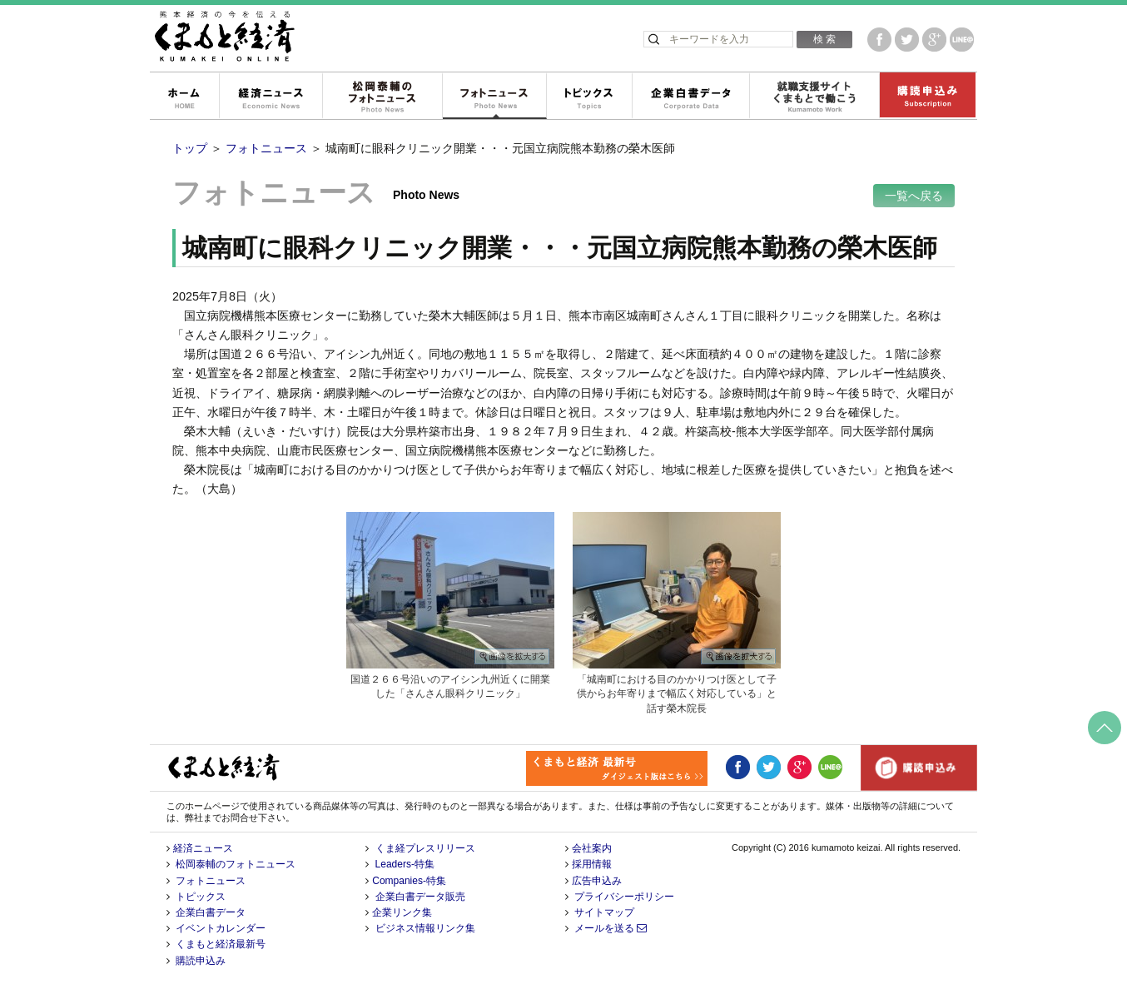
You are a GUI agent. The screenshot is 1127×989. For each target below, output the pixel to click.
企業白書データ (690, 96)
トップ (189, 148)
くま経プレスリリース (425, 848)
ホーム (184, 96)
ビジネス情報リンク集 (425, 928)
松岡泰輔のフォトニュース (382, 96)
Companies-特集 (409, 881)
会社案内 (592, 848)
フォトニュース (494, 96)
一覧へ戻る (914, 195)
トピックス (588, 96)
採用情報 (592, 864)
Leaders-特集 (404, 864)
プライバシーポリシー (624, 896)
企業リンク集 (402, 912)
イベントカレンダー (221, 928)
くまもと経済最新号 (221, 944)
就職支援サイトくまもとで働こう (814, 96)
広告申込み (597, 881)
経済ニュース (270, 96)
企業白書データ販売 (420, 896)
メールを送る (610, 928)
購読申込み (927, 96)
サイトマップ (604, 912)
